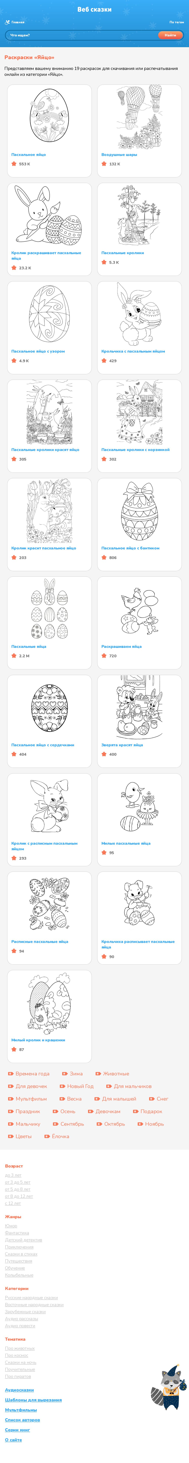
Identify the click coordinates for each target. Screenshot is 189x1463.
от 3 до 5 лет (17, 1182)
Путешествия (18, 1261)
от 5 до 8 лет (17, 1189)
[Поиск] (94, 35)
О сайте (13, 1440)
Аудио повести (20, 1326)
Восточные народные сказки (34, 1305)
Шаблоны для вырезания (33, 1400)
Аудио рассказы (21, 1319)
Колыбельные (19, 1275)
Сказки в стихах (21, 1254)
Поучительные (20, 1369)
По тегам (177, 22)
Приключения (19, 1247)
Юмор (11, 1226)
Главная (18, 22)
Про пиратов (18, 1376)
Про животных (20, 1348)
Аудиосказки (19, 1390)
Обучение (15, 1268)
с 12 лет (13, 1203)
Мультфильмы (21, 1410)
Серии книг (17, 1430)
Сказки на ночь (20, 1362)
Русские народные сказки (31, 1298)
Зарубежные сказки (25, 1312)
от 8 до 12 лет (19, 1196)
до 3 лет (13, 1175)
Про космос (16, 1355)
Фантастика (17, 1233)
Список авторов (22, 1420)
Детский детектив (23, 1240)
